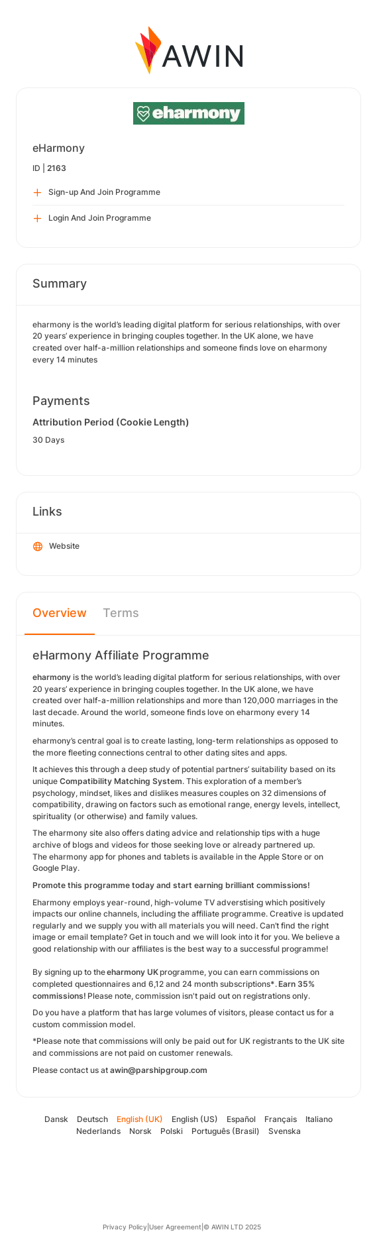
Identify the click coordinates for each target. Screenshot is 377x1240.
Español (241, 1119)
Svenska (284, 1131)
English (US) (195, 1119)
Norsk (140, 1131)
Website (56, 546)
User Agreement (175, 1227)
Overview (59, 613)
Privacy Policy (125, 1227)
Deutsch (92, 1119)
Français (280, 1119)
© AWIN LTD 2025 (232, 1227)
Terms (121, 613)
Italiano (319, 1119)
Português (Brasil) (225, 1131)
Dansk (56, 1119)
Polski (171, 1131)
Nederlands (98, 1131)
